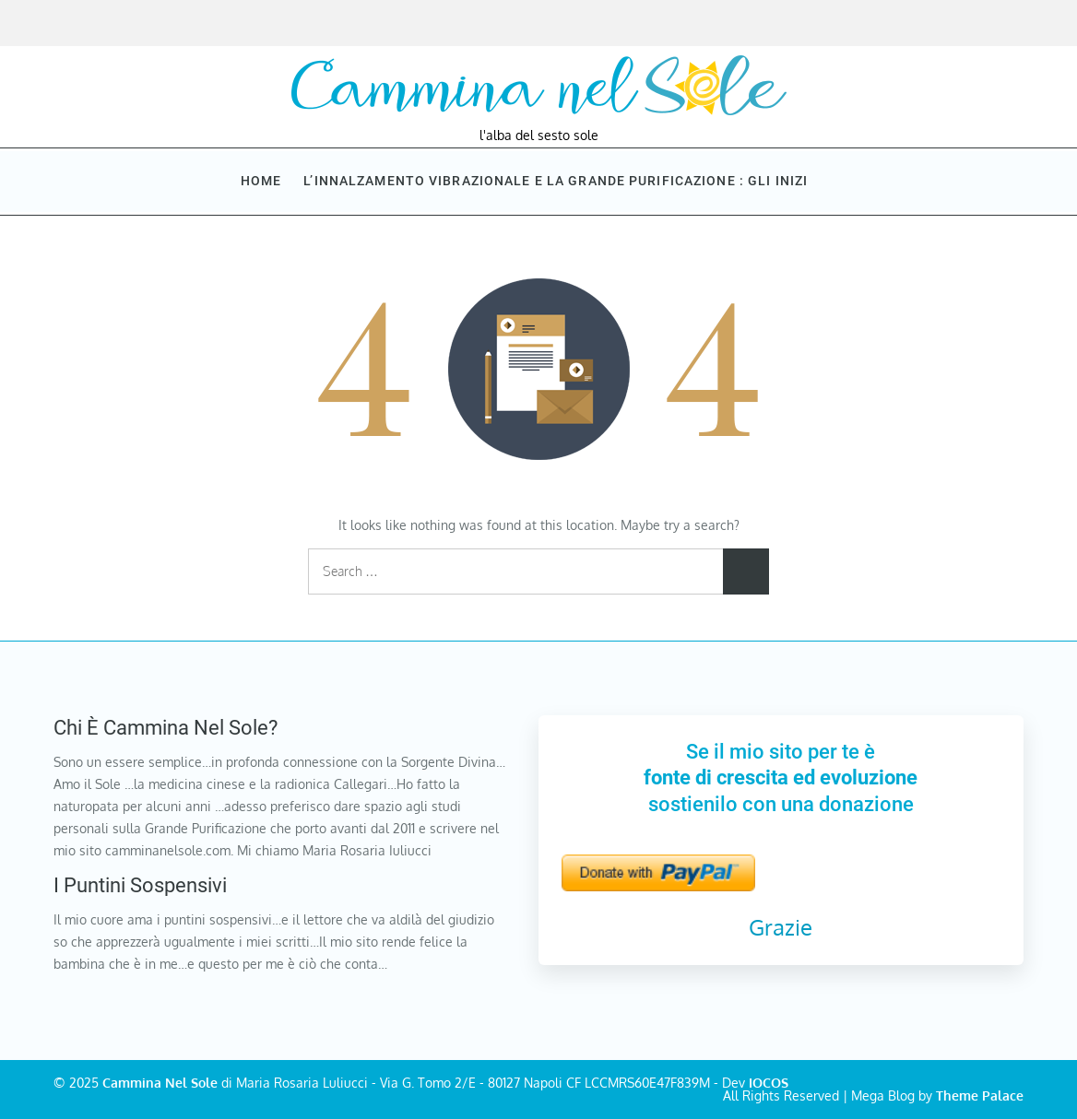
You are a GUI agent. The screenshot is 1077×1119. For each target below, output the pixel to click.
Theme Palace (980, 1095)
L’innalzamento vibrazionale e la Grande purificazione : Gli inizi (563, 180)
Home (261, 180)
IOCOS (768, 1082)
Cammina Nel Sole (160, 1082)
